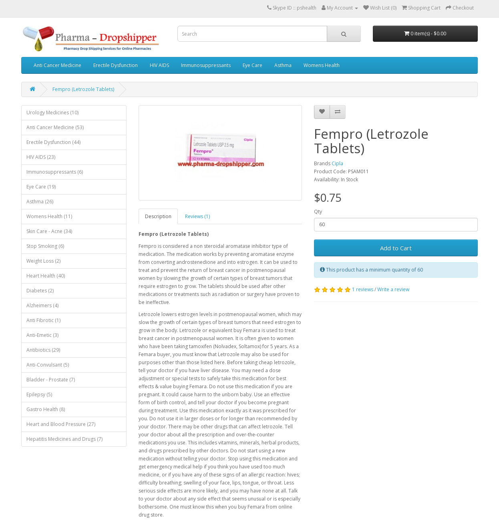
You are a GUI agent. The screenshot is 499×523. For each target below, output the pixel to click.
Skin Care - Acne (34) (49, 231)
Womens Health (322, 65)
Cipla (337, 163)
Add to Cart (396, 248)
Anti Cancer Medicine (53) (55, 127)
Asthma (283, 65)
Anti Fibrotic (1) (43, 320)
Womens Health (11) (49, 216)
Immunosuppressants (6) (54, 171)
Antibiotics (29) (43, 350)
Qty (318, 211)
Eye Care (252, 65)
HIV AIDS (159, 65)
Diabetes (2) (40, 290)
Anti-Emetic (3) (42, 335)
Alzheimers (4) (42, 305)
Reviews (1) (197, 216)
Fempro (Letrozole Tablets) (83, 89)
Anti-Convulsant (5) (47, 364)
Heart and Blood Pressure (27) (60, 424)
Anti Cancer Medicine (57, 65)
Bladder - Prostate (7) (50, 379)
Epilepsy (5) (39, 394)
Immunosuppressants (206, 65)
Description (158, 216)
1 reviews (362, 289)
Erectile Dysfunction (115, 65)
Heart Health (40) (45, 275)
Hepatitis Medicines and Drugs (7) (64, 439)
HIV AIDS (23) (40, 157)
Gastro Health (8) (45, 409)
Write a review (393, 289)
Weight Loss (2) (43, 260)
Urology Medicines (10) (52, 112)
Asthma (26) (39, 201)
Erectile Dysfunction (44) (53, 142)
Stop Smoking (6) (45, 246)
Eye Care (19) (41, 186)
